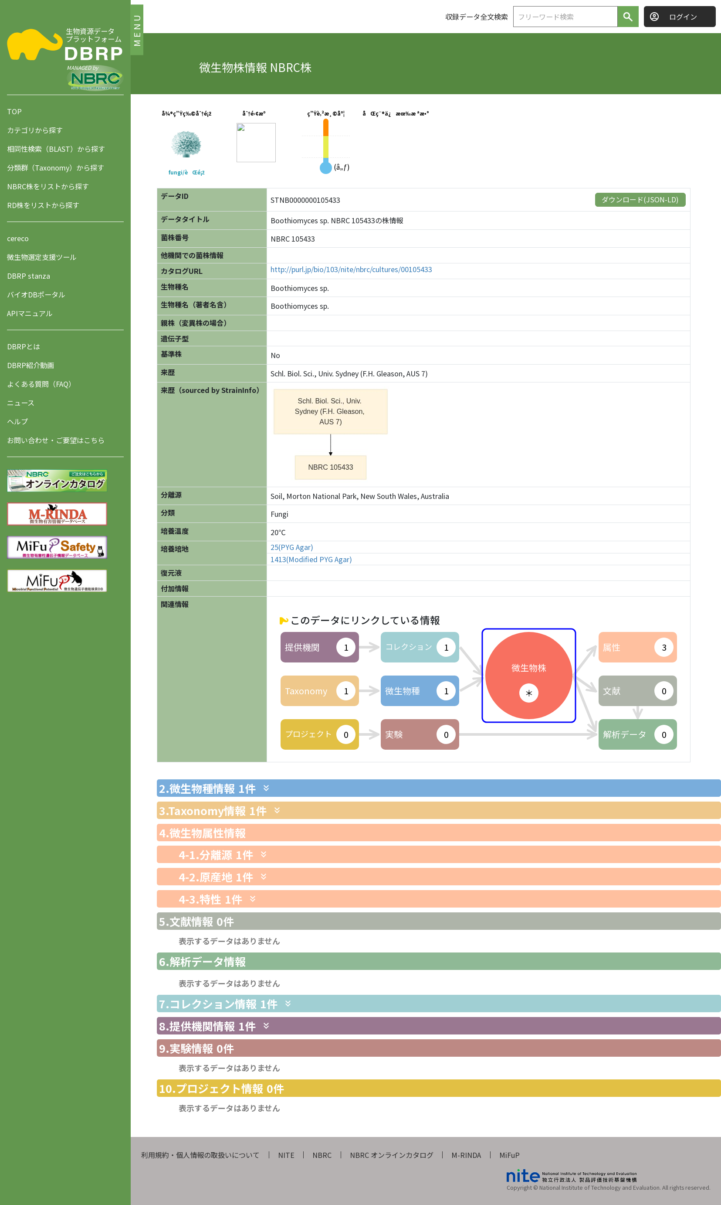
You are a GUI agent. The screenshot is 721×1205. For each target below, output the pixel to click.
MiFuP (509, 1155)
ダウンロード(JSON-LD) (640, 199)
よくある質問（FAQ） (41, 384)
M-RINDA (466, 1155)
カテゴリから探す (35, 130)
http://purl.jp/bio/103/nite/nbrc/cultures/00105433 (351, 269)
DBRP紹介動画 (30, 365)
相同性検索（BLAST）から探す (56, 148)
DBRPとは (23, 346)
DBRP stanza (28, 275)
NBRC (322, 1155)
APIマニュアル (30, 313)
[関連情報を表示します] (266, 788)
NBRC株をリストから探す (48, 186)
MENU (136, 29)
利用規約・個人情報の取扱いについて (200, 1155)
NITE (286, 1155)
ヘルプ (17, 421)
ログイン (683, 16)
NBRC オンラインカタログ (391, 1155)
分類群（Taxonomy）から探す (55, 167)
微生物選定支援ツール (42, 257)
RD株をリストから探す (43, 205)
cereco (18, 238)
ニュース (20, 402)
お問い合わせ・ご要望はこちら (56, 440)
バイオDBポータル (36, 294)
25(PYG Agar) (292, 547)
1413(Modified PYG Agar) (311, 559)
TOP (14, 111)
